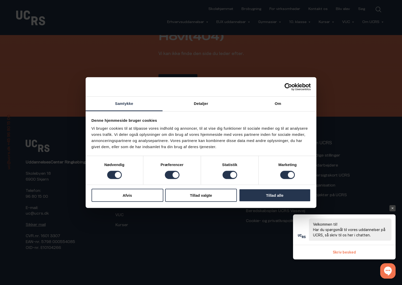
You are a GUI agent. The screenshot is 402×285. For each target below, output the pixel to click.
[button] (388, 271)
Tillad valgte (201, 195)
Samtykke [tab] (124, 103)
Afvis (127, 195)
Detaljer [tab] (201, 103)
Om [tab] (278, 103)
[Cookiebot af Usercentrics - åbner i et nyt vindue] (288, 87)
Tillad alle (274, 195)
